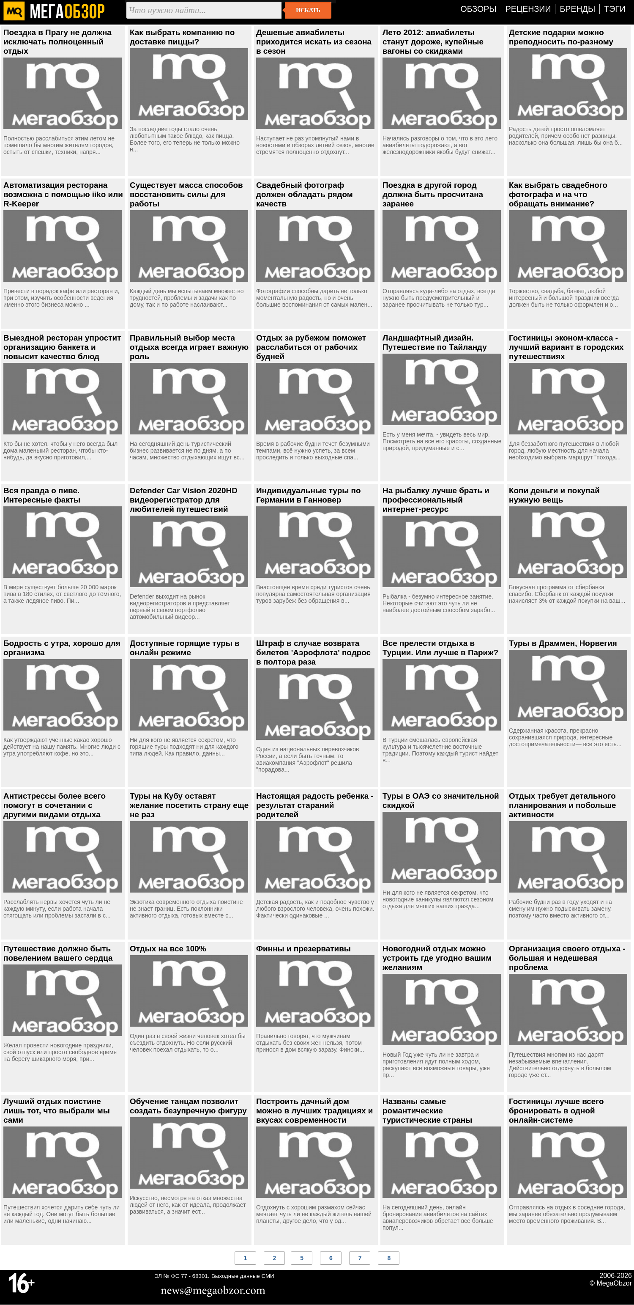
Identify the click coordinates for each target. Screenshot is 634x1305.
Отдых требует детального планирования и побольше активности (562, 805)
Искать (308, 10)
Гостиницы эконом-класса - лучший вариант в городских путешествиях (566, 347)
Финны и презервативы (303, 948)
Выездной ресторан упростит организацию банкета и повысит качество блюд (62, 347)
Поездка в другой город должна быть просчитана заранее (433, 194)
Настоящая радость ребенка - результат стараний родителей (315, 805)
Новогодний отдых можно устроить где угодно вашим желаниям (437, 958)
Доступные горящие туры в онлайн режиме (185, 648)
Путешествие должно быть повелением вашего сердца (58, 953)
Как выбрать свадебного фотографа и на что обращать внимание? (558, 194)
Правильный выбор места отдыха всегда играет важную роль (189, 347)
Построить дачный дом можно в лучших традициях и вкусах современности (314, 1110)
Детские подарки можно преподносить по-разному (561, 37)
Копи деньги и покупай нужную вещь (554, 495)
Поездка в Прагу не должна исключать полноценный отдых (57, 41)
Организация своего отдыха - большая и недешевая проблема (567, 958)
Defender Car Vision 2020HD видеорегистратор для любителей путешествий (184, 500)
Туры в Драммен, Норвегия (563, 643)
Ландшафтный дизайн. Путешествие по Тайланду (435, 342)
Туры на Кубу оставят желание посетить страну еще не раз (189, 805)
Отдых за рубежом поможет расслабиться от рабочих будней (311, 347)
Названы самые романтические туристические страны (427, 1110)
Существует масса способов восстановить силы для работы (186, 194)
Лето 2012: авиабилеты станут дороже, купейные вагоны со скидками (433, 41)
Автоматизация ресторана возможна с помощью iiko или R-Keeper (63, 194)
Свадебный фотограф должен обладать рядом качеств (304, 194)
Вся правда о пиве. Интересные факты (41, 495)
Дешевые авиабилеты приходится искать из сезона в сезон (314, 41)
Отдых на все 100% (168, 948)
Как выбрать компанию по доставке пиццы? (182, 37)
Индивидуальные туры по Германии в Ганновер (308, 495)
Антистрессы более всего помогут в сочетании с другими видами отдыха (54, 805)
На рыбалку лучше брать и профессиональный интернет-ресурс (436, 500)
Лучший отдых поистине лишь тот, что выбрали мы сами (56, 1110)
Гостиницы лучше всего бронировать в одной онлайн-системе (556, 1110)
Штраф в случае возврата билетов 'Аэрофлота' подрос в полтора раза (313, 652)
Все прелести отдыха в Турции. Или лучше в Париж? (440, 648)
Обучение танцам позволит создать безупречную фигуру (188, 1106)
